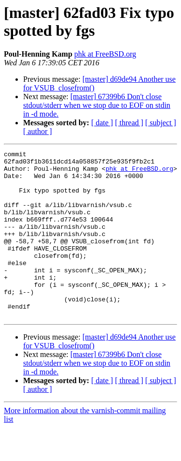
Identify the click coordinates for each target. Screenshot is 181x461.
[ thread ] (129, 123)
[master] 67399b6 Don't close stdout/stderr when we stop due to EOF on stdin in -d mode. (96, 105)
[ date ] (102, 123)
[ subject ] (160, 123)
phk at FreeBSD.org (105, 54)
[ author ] (37, 131)
